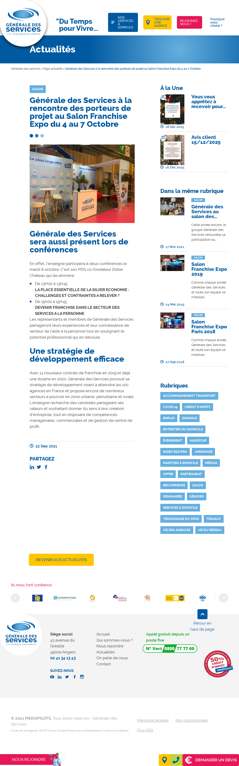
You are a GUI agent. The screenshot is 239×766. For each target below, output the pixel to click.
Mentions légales (153, 720)
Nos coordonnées (192, 720)
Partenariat (191, 474)
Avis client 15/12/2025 (206, 139)
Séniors (197, 496)
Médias (211, 463)
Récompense (174, 485)
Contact (103, 664)
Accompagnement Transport (189, 396)
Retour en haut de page (202, 626)
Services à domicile (180, 507)
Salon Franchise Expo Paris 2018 (209, 326)
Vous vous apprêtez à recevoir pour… (208, 101)
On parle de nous (112, 658)
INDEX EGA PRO (175, 451)
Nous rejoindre (109, 646)
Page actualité (52, 68)
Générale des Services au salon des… (207, 211)
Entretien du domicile (183, 429)
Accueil (103, 634)
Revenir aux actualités (61, 559)
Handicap (198, 440)
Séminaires (172, 496)
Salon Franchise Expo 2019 (209, 269)
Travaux (213, 519)
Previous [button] (15, 598)
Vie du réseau (210, 530)
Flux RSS (145, 730)
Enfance (189, 418)
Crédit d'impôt (198, 407)
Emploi (169, 418)
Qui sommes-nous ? (114, 640)
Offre (168, 474)
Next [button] (223, 598)
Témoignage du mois (181, 519)
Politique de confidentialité (82, 730)
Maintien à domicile (180, 463)
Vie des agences (177, 530)
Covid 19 (170, 407)
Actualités (105, 652)
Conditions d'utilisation (115, 730)
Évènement (173, 440)
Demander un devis (211, 760)
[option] (37, 598)
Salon (197, 485)
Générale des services (25, 68)
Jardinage (203, 451)
